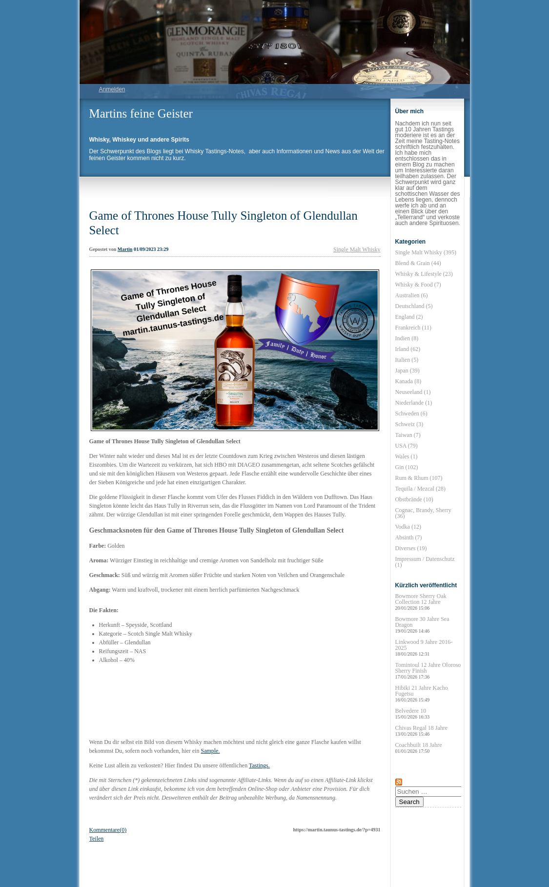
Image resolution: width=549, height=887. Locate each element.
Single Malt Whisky (356, 249)
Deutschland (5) (414, 306)
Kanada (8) (408, 381)
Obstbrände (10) (414, 499)
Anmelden (112, 89)
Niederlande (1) (413, 402)
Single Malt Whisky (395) (425, 252)
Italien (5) (407, 359)
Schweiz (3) (409, 424)
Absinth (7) (408, 537)
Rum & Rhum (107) (419, 477)
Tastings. (259, 765)
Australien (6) (411, 295)
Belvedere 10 (412, 713)
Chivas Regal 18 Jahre (421, 730)
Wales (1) (406, 456)
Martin (125, 249)
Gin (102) (406, 467)
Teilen (96, 838)
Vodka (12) (408, 526)
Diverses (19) (411, 548)
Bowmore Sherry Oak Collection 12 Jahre (421, 602)
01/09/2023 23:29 (151, 249)
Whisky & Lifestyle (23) (424, 273)
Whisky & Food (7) (418, 284)
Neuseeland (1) (413, 392)
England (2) (409, 316)
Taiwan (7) (408, 435)
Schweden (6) (411, 413)
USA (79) (406, 445)
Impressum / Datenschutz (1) (425, 562)
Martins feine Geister (141, 113)
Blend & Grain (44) (418, 263)
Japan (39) (407, 370)
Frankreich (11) (413, 327)
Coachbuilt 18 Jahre (418, 748)
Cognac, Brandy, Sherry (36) (423, 513)
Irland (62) (408, 349)
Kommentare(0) (108, 829)
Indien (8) (407, 338)
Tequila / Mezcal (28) (420, 488)
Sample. (210, 750)
